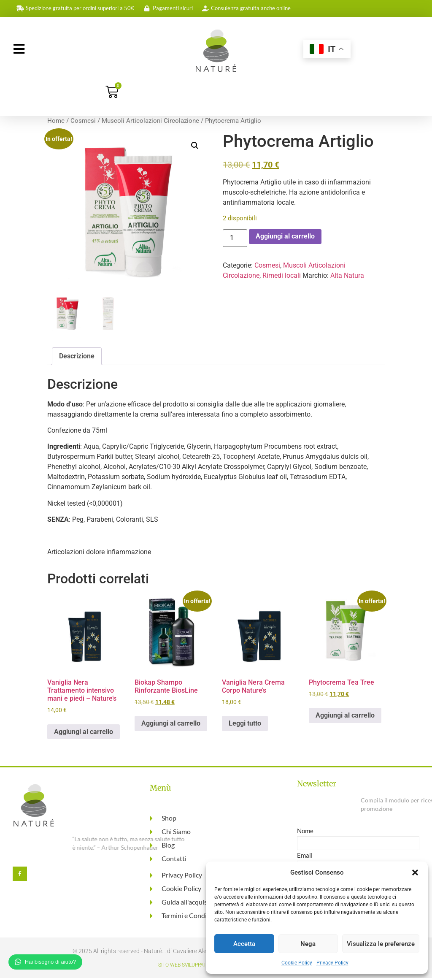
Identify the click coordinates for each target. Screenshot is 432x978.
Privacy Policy (332, 963)
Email (305, 855)
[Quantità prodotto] (235, 238)
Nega (308, 944)
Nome (305, 831)
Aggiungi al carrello (285, 236)
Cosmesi (83, 121)
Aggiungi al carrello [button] (83, 732)
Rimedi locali (281, 275)
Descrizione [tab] (76, 356)
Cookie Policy (296, 963)
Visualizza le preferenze (381, 944)
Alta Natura (347, 275)
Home (56, 121)
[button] (415, 872)
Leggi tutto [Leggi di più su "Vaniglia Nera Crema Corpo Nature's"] (245, 723)
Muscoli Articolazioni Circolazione (150, 121)
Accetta (244, 944)
